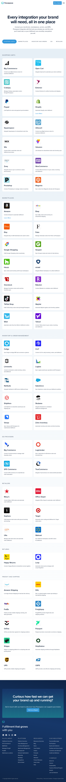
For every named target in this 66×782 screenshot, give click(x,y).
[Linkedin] (3, 735)
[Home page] (7, 3)
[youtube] (15, 735)
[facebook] (6, 735)
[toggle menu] (64, 3)
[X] (9, 735)
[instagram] (12, 735)
